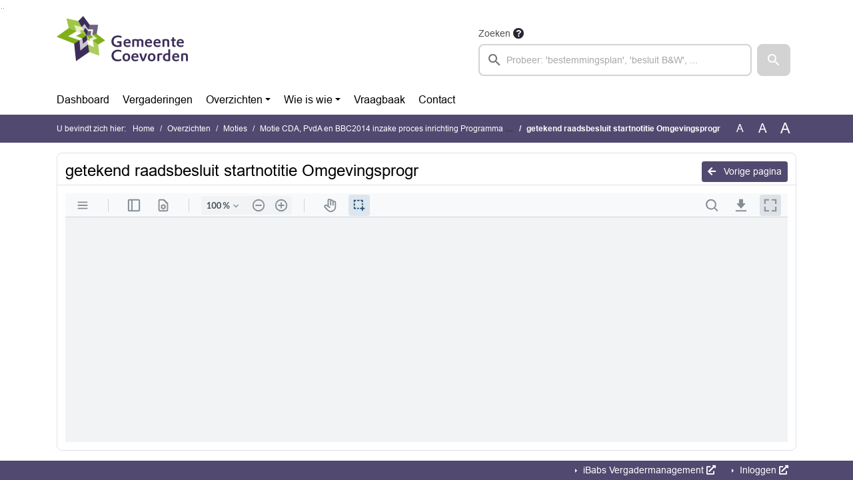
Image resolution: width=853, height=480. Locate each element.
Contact (437, 99)
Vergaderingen (158, 99)
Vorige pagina (745, 171)
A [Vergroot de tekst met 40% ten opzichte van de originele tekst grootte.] (785, 129)
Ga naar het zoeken (1, 8)
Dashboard (83, 99)
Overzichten (234, 99)
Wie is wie (308, 99)
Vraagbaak (379, 99)
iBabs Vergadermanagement (648, 470)
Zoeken (494, 33)
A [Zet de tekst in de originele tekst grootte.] (740, 128)
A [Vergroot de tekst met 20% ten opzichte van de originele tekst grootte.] (762, 128)
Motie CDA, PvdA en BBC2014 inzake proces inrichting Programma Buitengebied (407, 128)
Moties (235, 128)
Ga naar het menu (3, 8)
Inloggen (762, 470)
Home (144, 128)
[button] (773, 60)
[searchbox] (615, 60)
